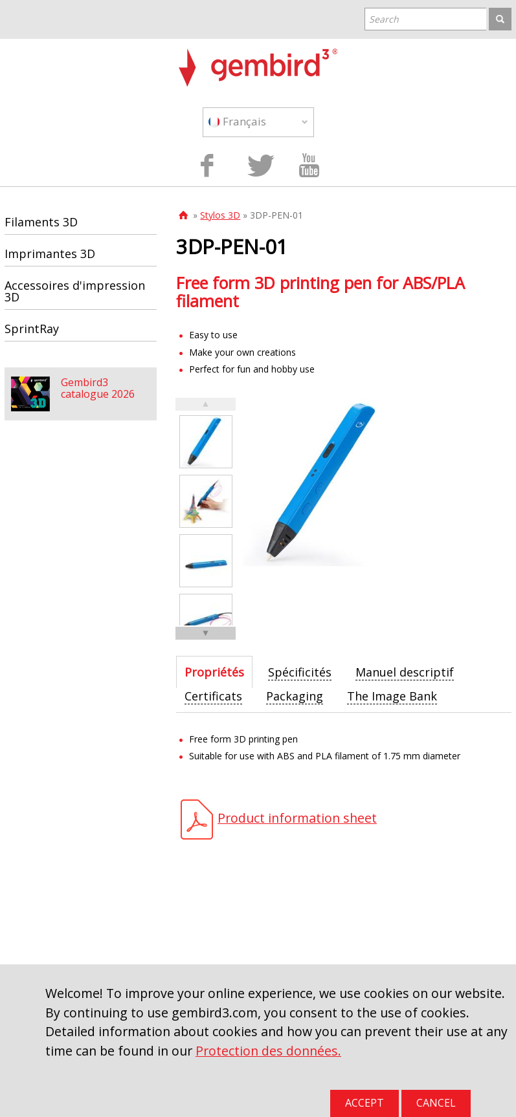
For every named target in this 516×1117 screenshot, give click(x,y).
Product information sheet (297, 818)
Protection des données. (268, 1050)
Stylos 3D (220, 215)
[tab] (214, 672)
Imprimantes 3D (50, 253)
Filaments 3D (41, 222)
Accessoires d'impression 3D (75, 291)
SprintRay (32, 328)
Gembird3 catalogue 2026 (98, 388)
